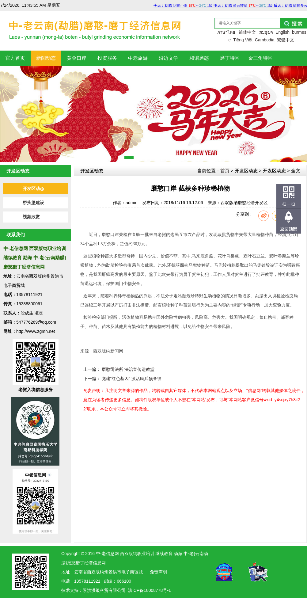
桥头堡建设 (33, 202)
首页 (224, 170)
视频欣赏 (31, 217)
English (282, 32)
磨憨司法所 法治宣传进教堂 (128, 369)
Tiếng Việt (242, 39)
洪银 (95, 590)
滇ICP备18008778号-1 (149, 590)
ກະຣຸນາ (266, 32)
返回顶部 (288, 229)
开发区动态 (33, 188)
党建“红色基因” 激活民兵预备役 (131, 378)
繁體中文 (285, 39)
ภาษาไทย (226, 32)
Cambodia (265, 39)
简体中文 (247, 32)
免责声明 (158, 571)
